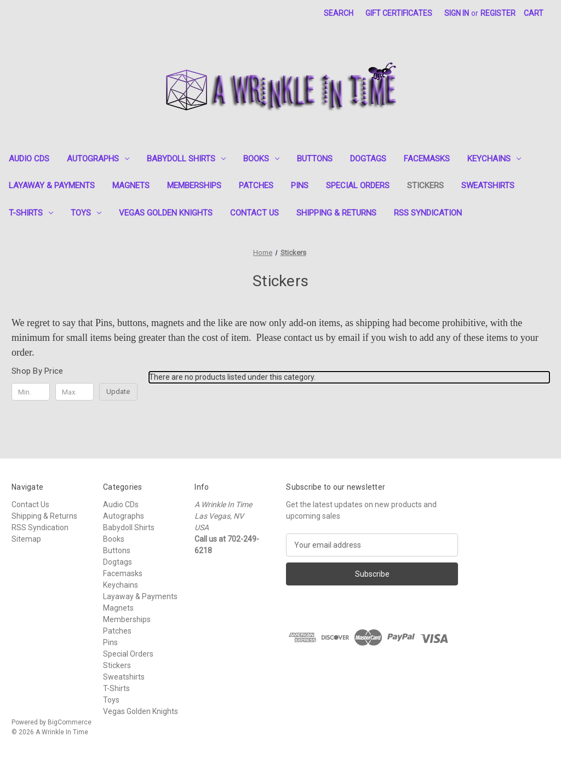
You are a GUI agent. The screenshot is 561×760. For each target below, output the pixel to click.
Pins (299, 185)
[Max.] (74, 392)
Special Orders (358, 185)
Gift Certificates (398, 13)
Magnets (131, 185)
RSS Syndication (428, 213)
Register (498, 13)
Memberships (194, 185)
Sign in (456, 13)
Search (338, 13)
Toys (86, 213)
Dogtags (368, 159)
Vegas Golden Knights (166, 213)
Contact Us (254, 213)
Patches (256, 185)
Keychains (494, 159)
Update (118, 391)
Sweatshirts (487, 185)
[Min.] (31, 392)
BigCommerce (69, 722)
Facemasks (427, 159)
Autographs (98, 159)
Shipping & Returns (336, 213)
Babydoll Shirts (186, 159)
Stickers (425, 185)
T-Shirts (31, 213)
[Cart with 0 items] (533, 13)
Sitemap (26, 539)
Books (261, 159)
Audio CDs (29, 159)
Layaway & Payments (52, 185)
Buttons (315, 159)
